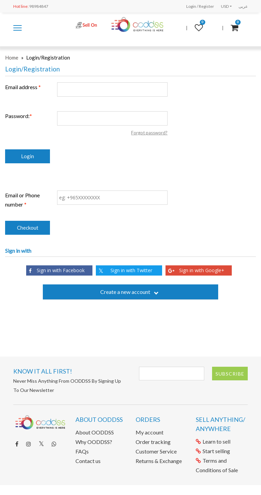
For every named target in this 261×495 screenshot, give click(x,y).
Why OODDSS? (93, 442)
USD (225, 6)
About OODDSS (94, 432)
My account (149, 432)
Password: (17, 116)
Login (191, 6)
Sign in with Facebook (57, 270)
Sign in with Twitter (125, 270)
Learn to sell (213, 441)
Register (206, 6)
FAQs (82, 451)
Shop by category (17, 28)
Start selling (213, 451)
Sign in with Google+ (196, 270)
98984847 (30, 6)
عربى (243, 6)
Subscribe (229, 374)
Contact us (88, 461)
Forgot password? (149, 132)
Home (11, 57)
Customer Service (156, 451)
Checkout (27, 228)
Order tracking (153, 442)
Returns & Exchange (159, 461)
